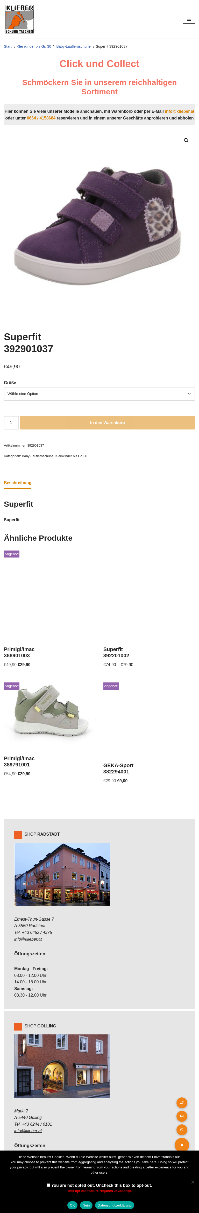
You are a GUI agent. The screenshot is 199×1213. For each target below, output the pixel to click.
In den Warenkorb (107, 423)
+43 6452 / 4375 (37, 933)
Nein (86, 1205)
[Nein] (192, 1181)
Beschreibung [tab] (18, 483)
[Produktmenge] (11, 423)
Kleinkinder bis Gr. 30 (34, 46)
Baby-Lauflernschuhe (73, 46)
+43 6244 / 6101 (37, 1125)
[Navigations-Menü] (189, 19)
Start (8, 46)
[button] (186, 140)
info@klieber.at (180, 111)
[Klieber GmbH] (19, 19)
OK (72, 1205)
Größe (10, 382)
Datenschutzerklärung (115, 1205)
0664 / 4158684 (41, 118)
